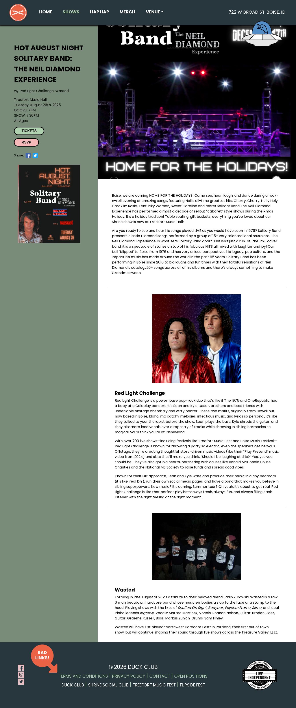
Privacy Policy (128, 676)
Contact (159, 676)
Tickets (29, 131)
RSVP (26, 142)
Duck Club (72, 685)
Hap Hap (99, 12)
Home (45, 12)
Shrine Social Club (108, 685)
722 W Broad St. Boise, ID (257, 12)
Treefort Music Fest (154, 685)
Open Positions (190, 676)
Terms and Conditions (83, 676)
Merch (127, 12)
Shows (71, 12)
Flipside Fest (192, 685)
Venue (153, 12)
